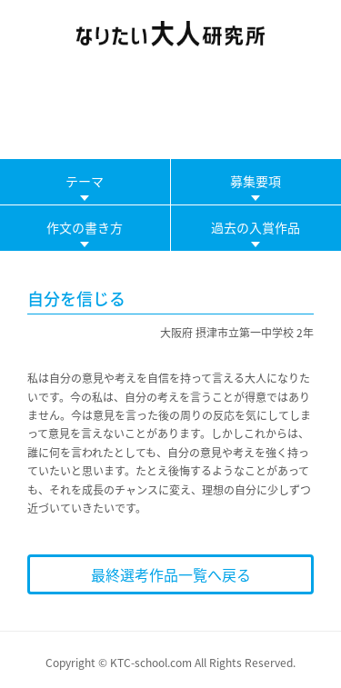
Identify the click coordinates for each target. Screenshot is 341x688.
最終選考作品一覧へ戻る (171, 574)
